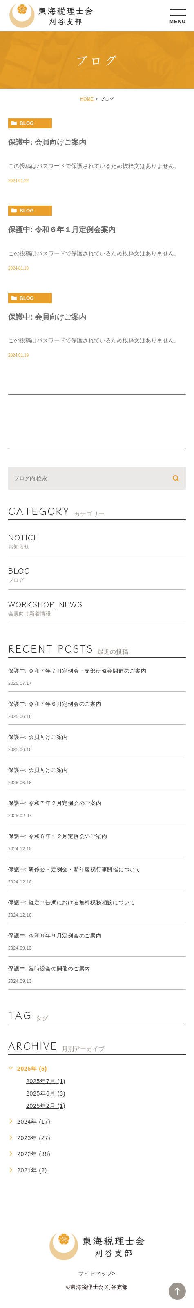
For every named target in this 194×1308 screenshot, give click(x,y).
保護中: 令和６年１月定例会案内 (62, 229)
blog (27, 123)
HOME (87, 99)
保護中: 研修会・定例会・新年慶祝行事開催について (74, 870)
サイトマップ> (96, 1273)
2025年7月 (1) (45, 1081)
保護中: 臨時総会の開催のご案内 (49, 969)
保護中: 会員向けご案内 (47, 142)
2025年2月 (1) (45, 1105)
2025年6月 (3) (45, 1093)
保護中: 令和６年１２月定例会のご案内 (57, 837)
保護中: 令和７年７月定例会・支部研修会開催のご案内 (77, 671)
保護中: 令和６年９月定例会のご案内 (55, 936)
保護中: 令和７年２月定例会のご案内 (55, 803)
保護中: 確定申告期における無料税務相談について (71, 903)
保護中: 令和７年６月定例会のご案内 (55, 704)
